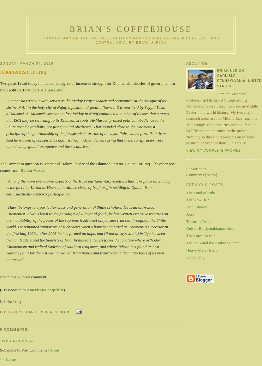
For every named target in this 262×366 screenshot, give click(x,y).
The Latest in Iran (201, 235)
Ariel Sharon (196, 207)
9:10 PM (63, 312)
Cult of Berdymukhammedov (210, 228)
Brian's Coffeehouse (131, 29)
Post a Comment (18, 341)
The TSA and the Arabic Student (213, 243)
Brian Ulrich (230, 71)
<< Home (8, 359)
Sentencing (195, 257)
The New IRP (197, 199)
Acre (190, 214)
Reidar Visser (32, 170)
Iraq (17, 301)
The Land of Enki (200, 192)
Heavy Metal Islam (202, 250)
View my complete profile (213, 150)
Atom (54, 350)
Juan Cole (53, 90)
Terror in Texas (198, 221)
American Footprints (45, 290)
